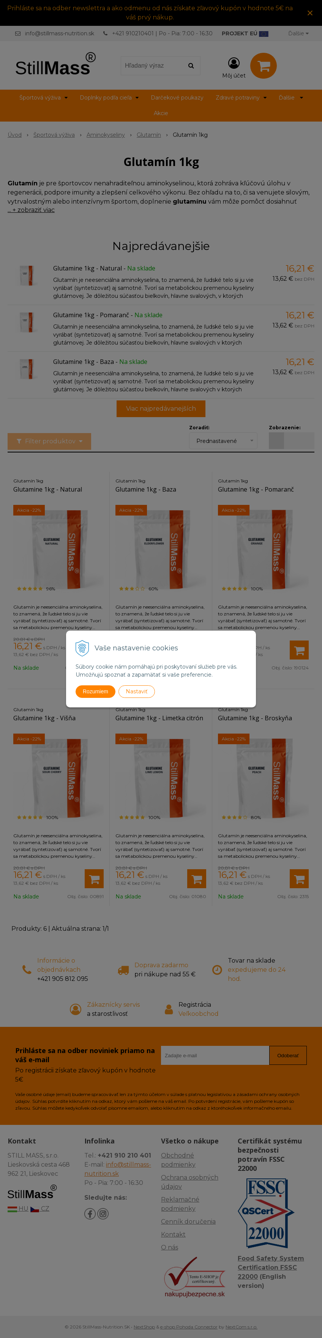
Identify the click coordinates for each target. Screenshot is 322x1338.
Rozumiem (95, 691)
